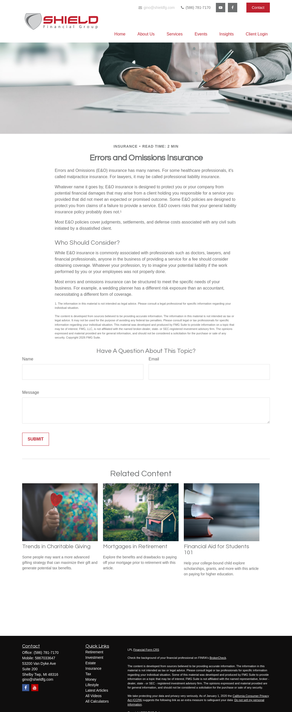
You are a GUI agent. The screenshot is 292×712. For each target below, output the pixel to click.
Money (91, 679)
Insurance (93, 668)
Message (30, 392)
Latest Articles (97, 690)
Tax (88, 674)
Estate (91, 663)
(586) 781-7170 (195, 7)
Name (27, 359)
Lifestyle (92, 685)
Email (154, 359)
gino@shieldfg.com (156, 7)
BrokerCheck (218, 657)
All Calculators (97, 701)
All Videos (94, 696)
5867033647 (45, 658)
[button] (120, 34)
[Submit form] (35, 439)
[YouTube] (220, 7)
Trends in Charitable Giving (56, 547)
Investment (94, 657)
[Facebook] (232, 7)
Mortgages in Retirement (135, 547)
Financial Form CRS (146, 649)
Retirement (94, 652)
